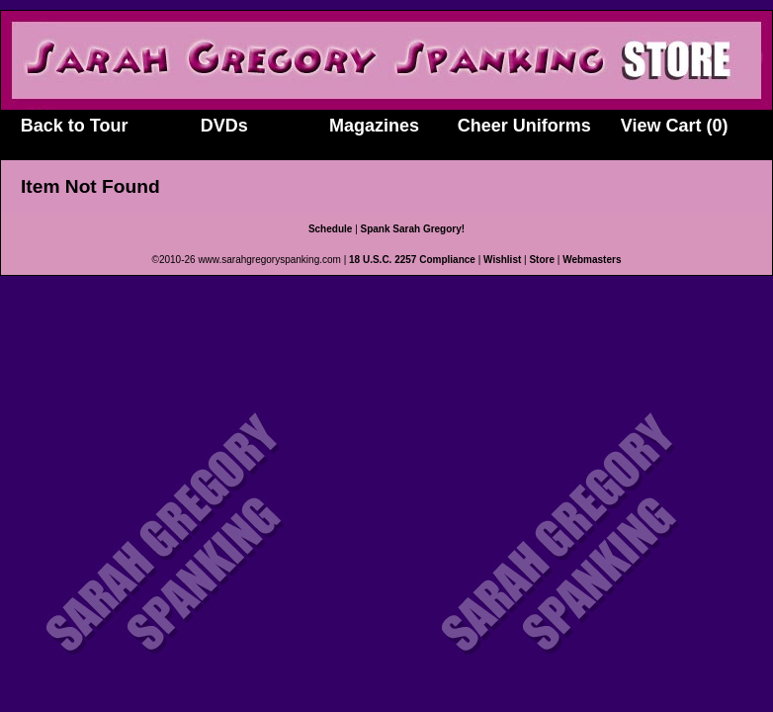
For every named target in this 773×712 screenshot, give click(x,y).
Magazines (374, 125)
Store (542, 259)
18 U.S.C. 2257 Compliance (412, 259)
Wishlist (502, 259)
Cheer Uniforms (524, 125)
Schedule (330, 228)
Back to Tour (75, 125)
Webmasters (591, 259)
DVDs (224, 125)
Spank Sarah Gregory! (413, 228)
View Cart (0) (675, 125)
